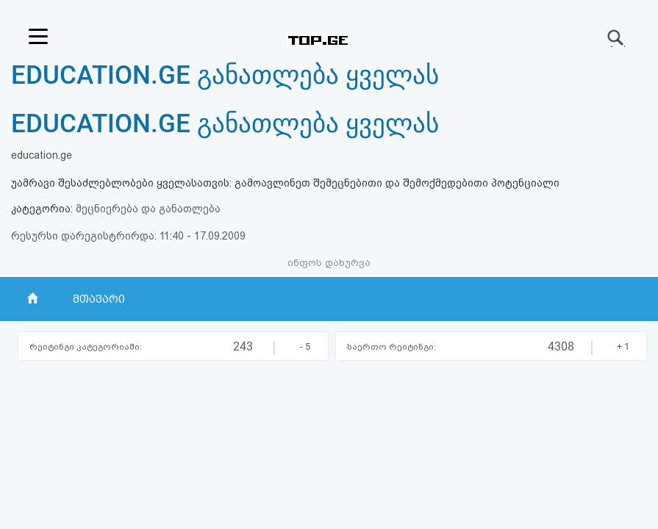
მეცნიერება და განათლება (148, 209)
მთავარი (99, 299)
